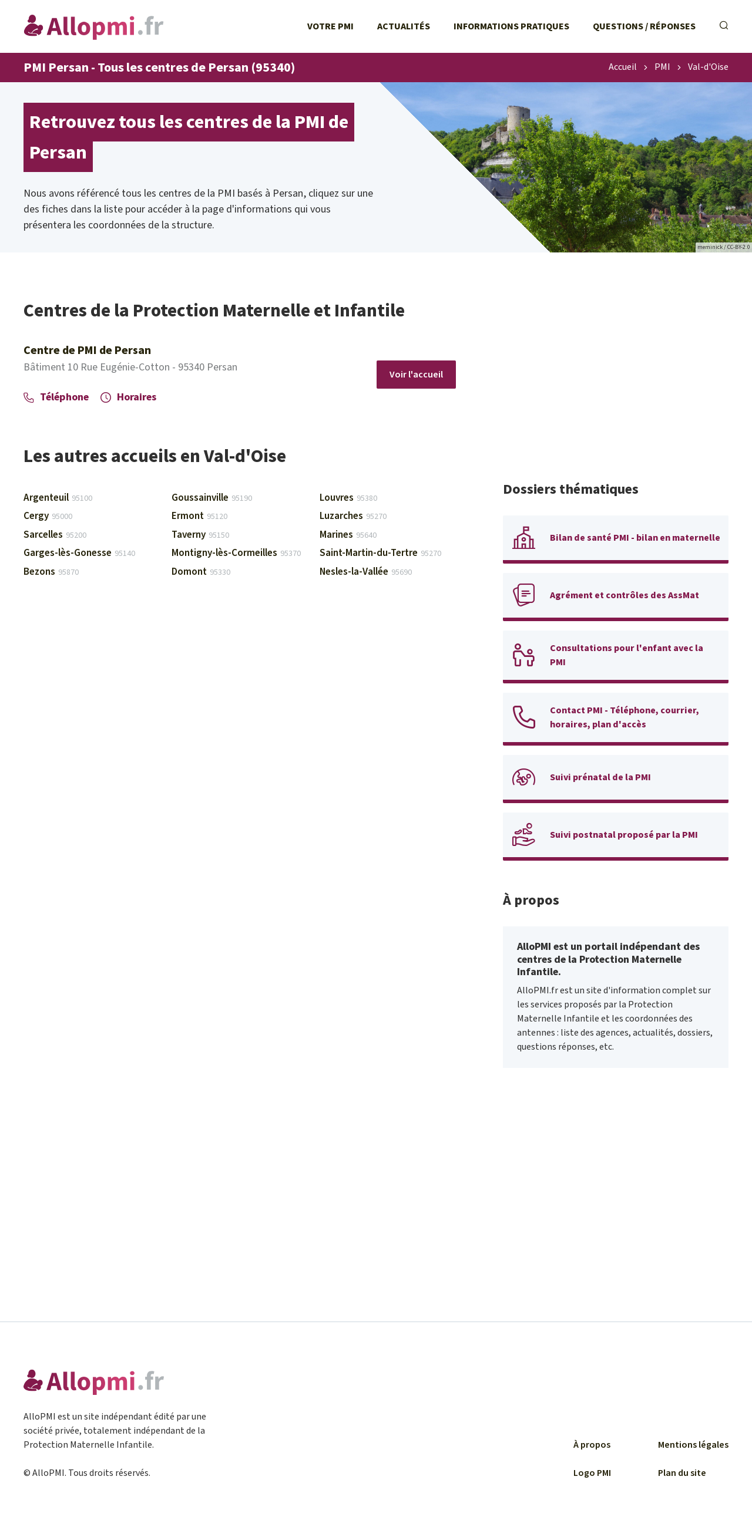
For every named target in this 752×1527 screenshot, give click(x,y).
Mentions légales (693, 1444)
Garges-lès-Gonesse (79, 553)
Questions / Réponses (644, 26)
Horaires (128, 397)
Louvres (348, 498)
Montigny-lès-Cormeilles (236, 553)
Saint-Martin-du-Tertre (380, 553)
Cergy (48, 516)
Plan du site (682, 1473)
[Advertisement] (615, 381)
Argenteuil (58, 498)
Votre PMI (330, 26)
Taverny (200, 535)
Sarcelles (55, 535)
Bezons (51, 572)
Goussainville (212, 498)
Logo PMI (592, 1473)
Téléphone (56, 397)
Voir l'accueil (416, 374)
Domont (201, 572)
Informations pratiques (511, 26)
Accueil (623, 67)
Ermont (199, 516)
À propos (591, 1444)
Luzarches (353, 516)
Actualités (403, 26)
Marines (348, 535)
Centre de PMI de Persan (87, 350)
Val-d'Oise (708, 67)
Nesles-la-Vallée (366, 572)
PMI (662, 67)
